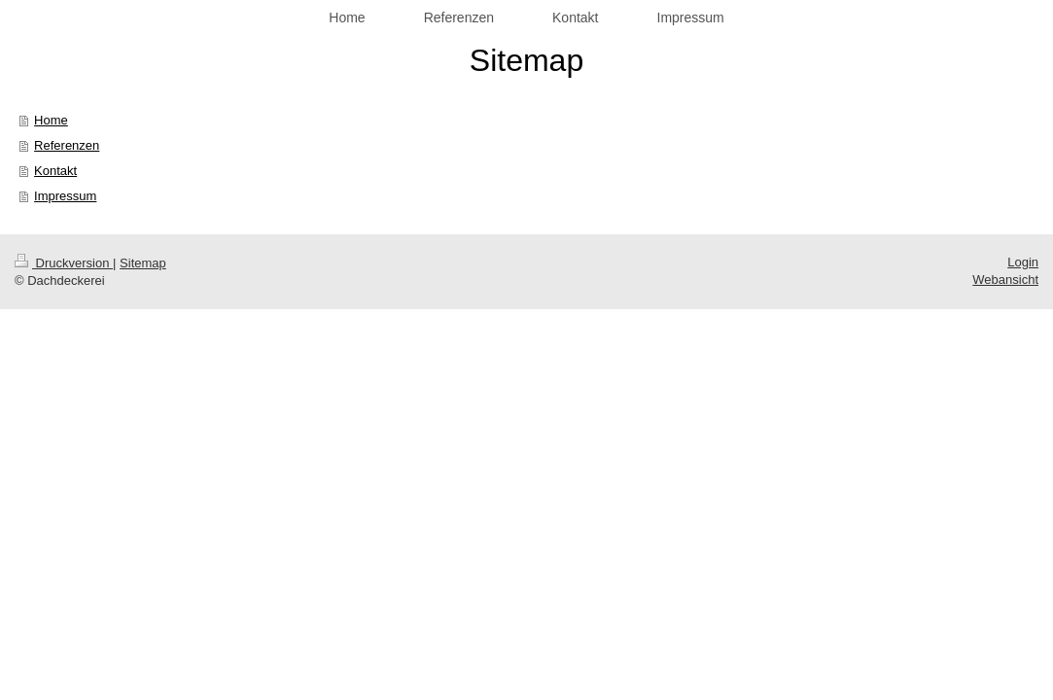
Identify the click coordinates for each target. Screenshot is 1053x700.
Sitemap (143, 263)
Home (51, 120)
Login (1022, 262)
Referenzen (66, 145)
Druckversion (64, 263)
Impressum (65, 196)
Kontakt (55, 170)
